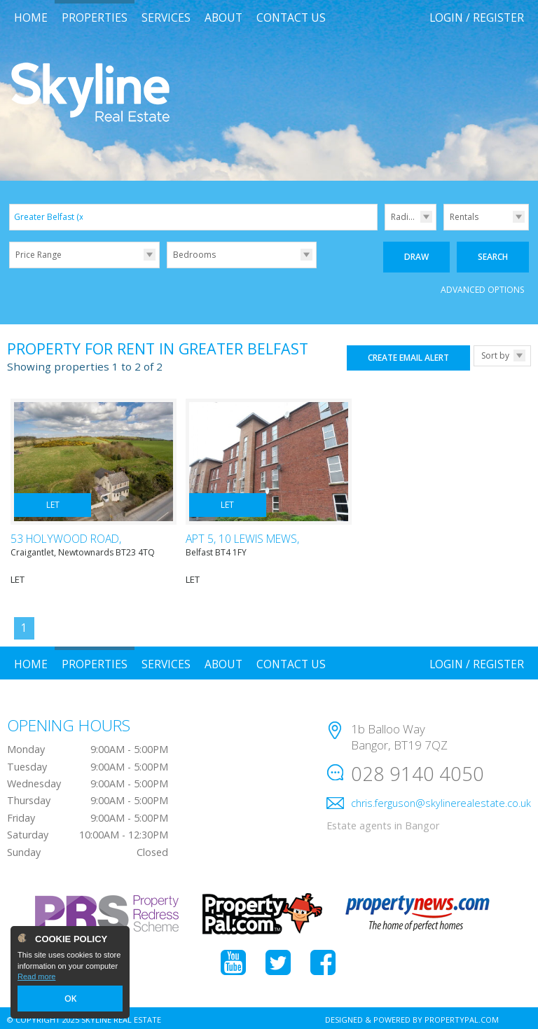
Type (443, 229)
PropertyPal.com (462, 1016)
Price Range (38, 255)
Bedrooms (194, 255)
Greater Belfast (49, 217)
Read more (36, 977)
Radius (404, 217)
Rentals (464, 217)
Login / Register (476, 17)
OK (70, 999)
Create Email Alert (408, 355)
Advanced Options (482, 287)
